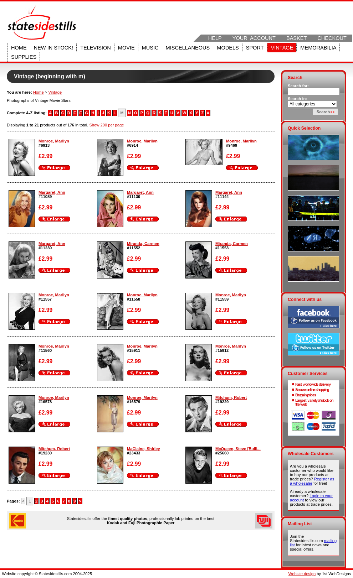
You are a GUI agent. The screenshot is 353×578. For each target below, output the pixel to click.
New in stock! (53, 48)
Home (19, 48)
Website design (302, 574)
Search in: (297, 99)
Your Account (254, 38)
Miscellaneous (188, 48)
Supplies (23, 57)
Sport (255, 48)
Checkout (332, 38)
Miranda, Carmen (143, 243)
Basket (296, 38)
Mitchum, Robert (231, 397)
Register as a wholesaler (312, 481)
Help (215, 38)
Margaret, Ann (52, 192)
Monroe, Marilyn (54, 141)
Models (228, 48)
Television (95, 48)
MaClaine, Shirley (143, 449)
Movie (126, 48)
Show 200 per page (106, 125)
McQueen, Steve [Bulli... (238, 449)
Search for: (298, 86)
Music (150, 48)
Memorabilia (318, 48)
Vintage (282, 48)
